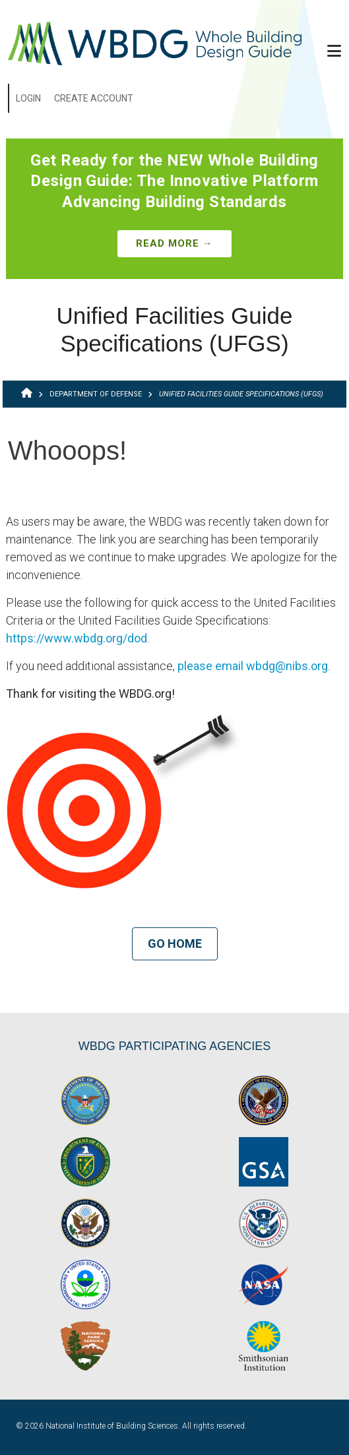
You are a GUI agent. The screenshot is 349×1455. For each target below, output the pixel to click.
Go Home (175, 943)
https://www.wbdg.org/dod (76, 638)
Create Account (93, 98)
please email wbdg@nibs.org (252, 666)
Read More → (174, 243)
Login (28, 98)
